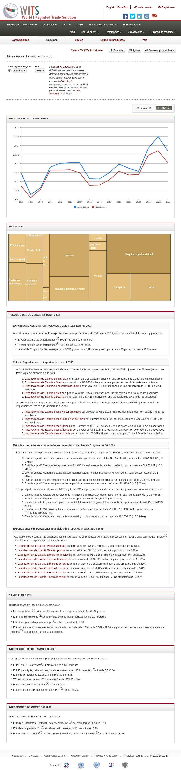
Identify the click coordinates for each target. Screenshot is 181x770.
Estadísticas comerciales (21, 24)
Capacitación (136, 31)
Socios (79, 39)
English (110, 7)
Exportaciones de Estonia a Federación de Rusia (52, 385)
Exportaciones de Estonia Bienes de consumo (43, 563)
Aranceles (49, 24)
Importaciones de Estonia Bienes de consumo (43, 568)
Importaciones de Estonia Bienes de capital (42, 577)
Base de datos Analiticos (103, 24)
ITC (67, 765)
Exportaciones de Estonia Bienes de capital (42, 572)
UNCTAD (82, 765)
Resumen (52, 39)
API (80, 24)
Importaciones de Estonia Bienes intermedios (43, 559)
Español (122, 7)
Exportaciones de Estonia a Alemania (46, 393)
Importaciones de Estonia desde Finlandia (48, 426)
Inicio (72, 31)
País (144, 39)
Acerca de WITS (90, 31)
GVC (67, 24)
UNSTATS (96, 765)
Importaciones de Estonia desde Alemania (48, 429)
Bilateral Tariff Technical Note (86, 50)
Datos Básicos (20, 39)
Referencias (113, 31)
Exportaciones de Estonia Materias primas (41, 545)
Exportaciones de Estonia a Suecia (44, 382)
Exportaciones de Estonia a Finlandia (45, 378)
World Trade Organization (111, 765)
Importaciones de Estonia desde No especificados (53, 411)
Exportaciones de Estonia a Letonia (44, 396)
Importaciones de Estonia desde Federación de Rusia (55, 418)
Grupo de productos (112, 39)
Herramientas (131, 24)
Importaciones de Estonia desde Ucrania (47, 433)
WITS (42, 10)
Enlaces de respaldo (163, 31)
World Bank (126, 765)
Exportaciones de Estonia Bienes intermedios (43, 554)
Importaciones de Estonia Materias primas (41, 550)
